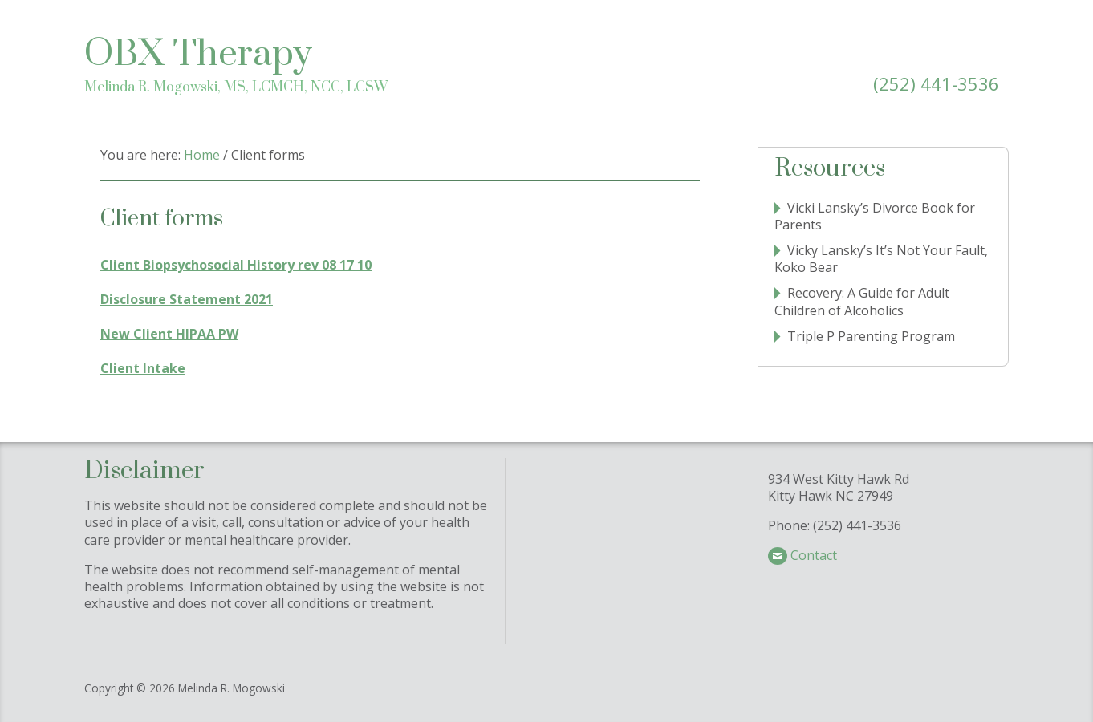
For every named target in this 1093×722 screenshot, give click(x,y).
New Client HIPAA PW (169, 334)
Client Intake (142, 368)
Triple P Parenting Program (871, 336)
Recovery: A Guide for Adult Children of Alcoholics (861, 301)
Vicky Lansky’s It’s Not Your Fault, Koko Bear (881, 258)
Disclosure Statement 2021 (186, 299)
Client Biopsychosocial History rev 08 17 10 (236, 265)
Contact (813, 555)
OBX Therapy (198, 54)
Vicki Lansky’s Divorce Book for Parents (874, 216)
